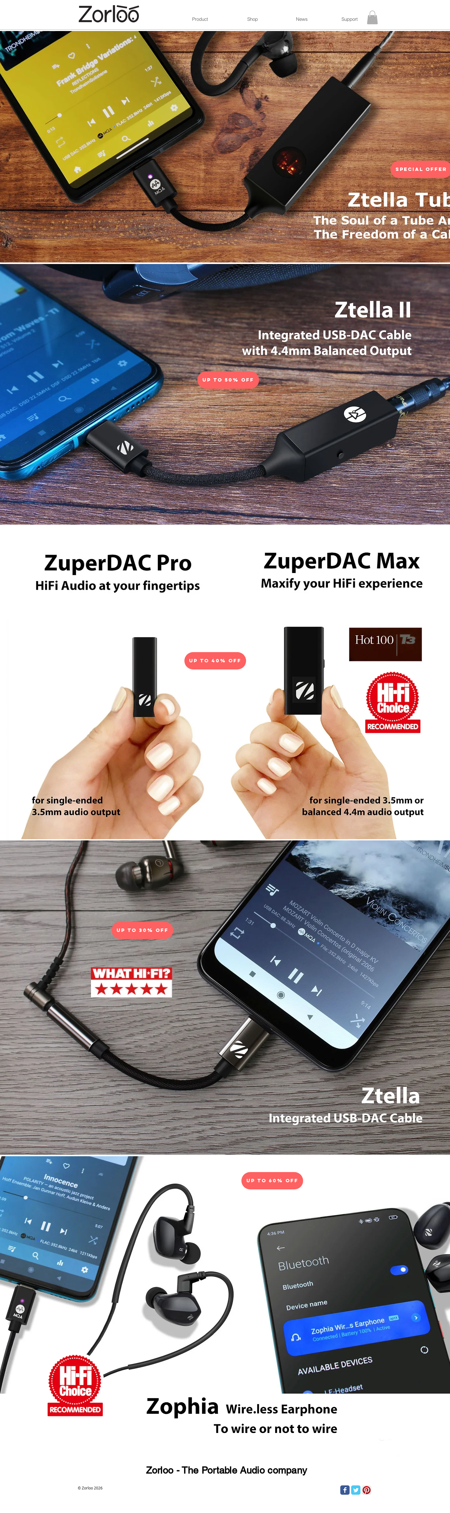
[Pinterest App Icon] (366, 1490)
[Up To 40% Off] (215, 660)
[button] (372, 17)
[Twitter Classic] (355, 1490)
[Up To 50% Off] (228, 380)
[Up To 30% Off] (142, 930)
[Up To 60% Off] (272, 1180)
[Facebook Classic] (345, 1490)
